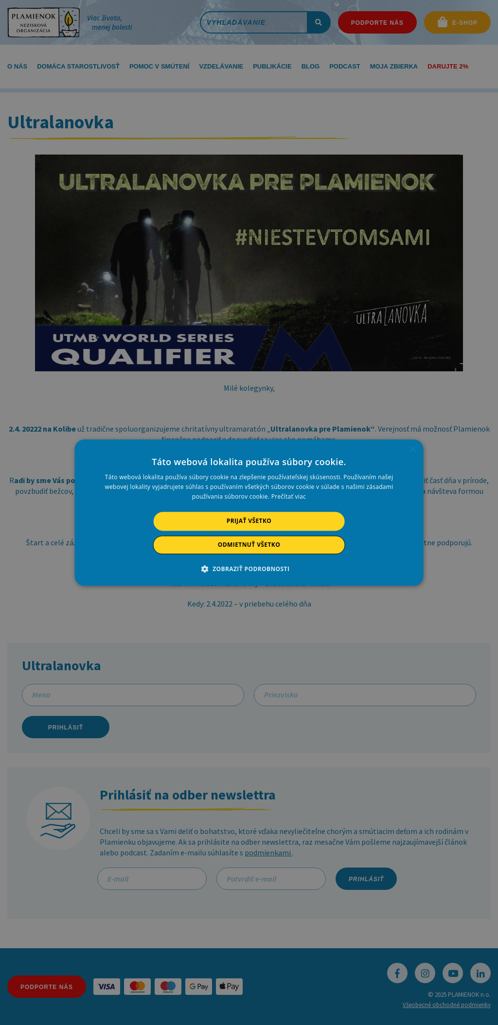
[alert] (249, 512)
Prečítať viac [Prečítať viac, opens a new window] (288, 497)
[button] (249, 568)
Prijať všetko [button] (249, 521)
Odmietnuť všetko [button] (249, 544)
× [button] (412, 449)
